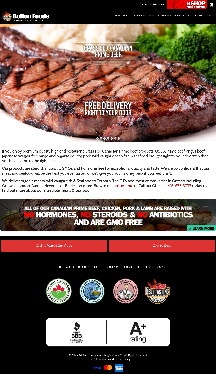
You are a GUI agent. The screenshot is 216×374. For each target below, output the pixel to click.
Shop (189, 15)
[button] (189, 19)
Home (117, 15)
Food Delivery (164, 15)
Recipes (151, 15)
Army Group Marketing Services (101, 355)
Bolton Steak (140, 15)
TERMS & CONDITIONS (152, 4)
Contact (209, 15)
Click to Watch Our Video (54, 246)
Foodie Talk (179, 15)
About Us (127, 15)
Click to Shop (162, 246)
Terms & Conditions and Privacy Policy (108, 359)
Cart (198, 15)
